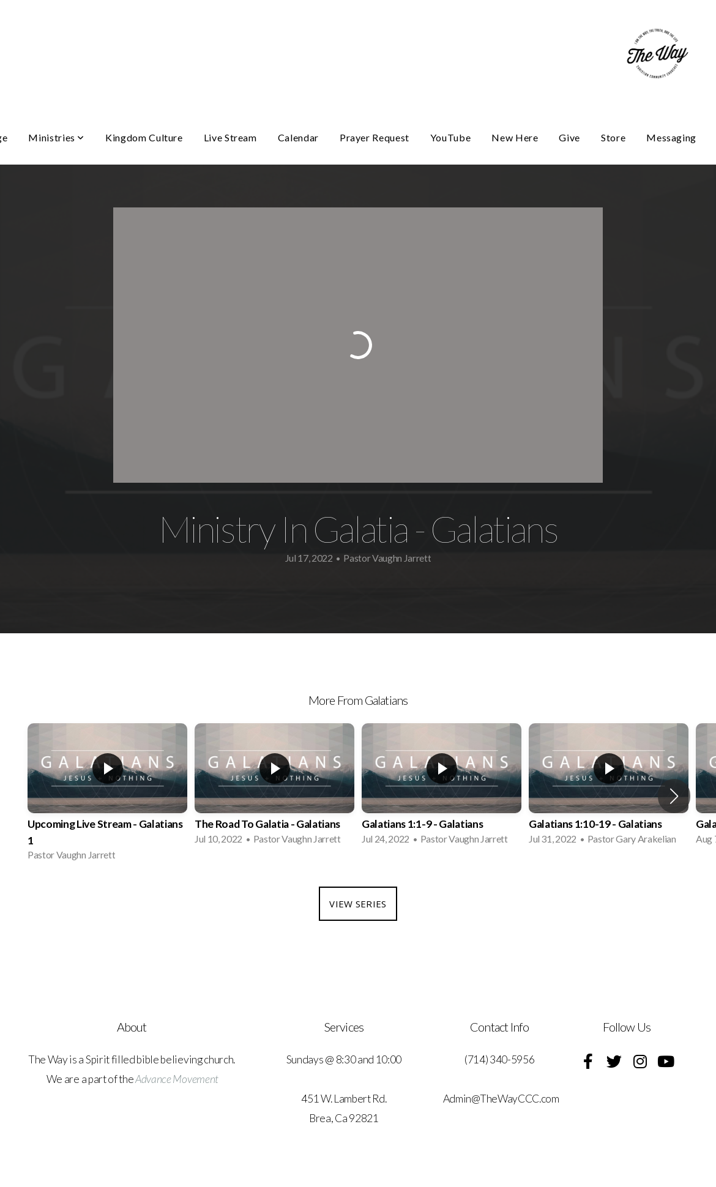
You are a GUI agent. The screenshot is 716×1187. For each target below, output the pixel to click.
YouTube (450, 137)
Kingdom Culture (144, 137)
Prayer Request (374, 137)
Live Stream (230, 137)
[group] (107, 795)
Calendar (298, 137)
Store (613, 137)
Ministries (56, 137)
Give (569, 137)
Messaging (671, 137)
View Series (357, 904)
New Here (514, 137)
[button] (674, 796)
